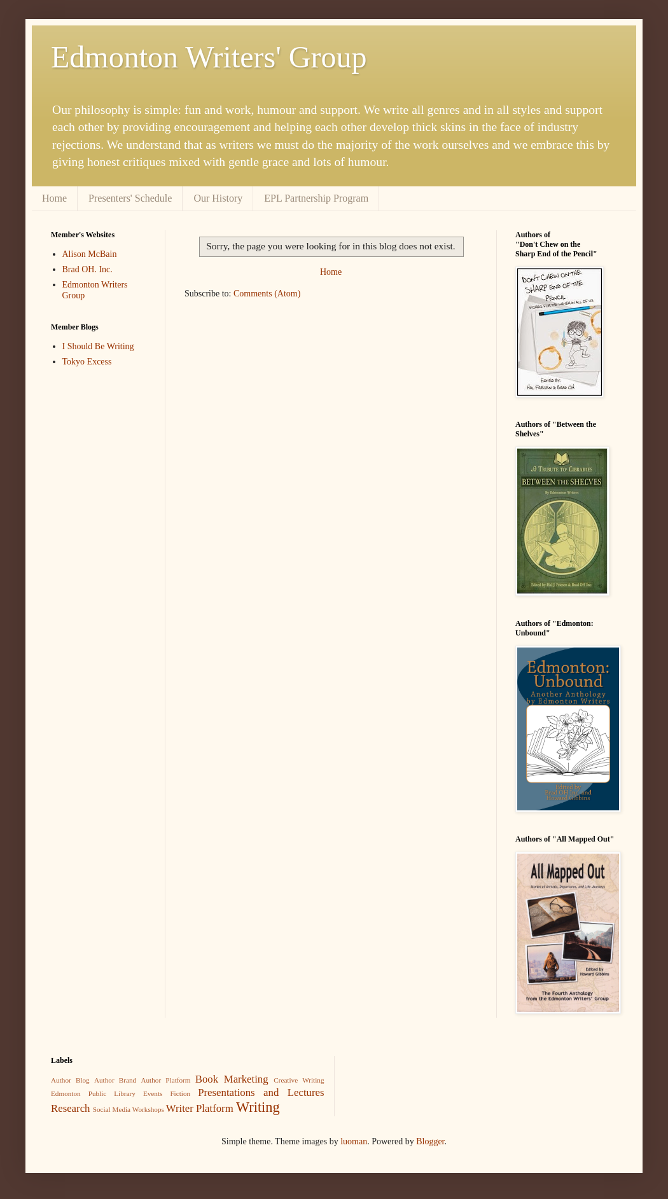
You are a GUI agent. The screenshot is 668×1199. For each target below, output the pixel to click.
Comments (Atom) (266, 293)
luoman (353, 1141)
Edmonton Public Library (93, 1093)
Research (70, 1108)
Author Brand (115, 1080)
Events (152, 1093)
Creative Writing (299, 1080)
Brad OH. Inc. (87, 269)
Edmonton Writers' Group (208, 57)
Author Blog (70, 1080)
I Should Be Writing (98, 346)
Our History (217, 198)
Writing (258, 1107)
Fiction (180, 1093)
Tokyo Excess (87, 361)
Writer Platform (199, 1108)
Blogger (430, 1141)
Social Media (111, 1109)
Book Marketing (231, 1079)
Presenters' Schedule (130, 198)
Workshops (148, 1109)
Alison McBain (89, 254)
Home (54, 198)
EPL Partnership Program (316, 198)
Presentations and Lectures (261, 1092)
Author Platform (165, 1080)
